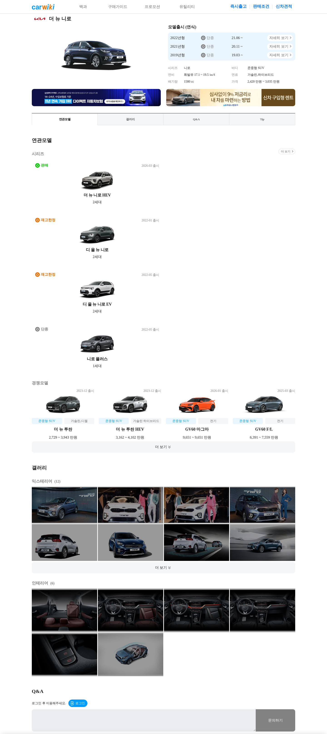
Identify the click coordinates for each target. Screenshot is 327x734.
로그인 (80, 541)
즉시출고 (238, 6)
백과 (83, 7)
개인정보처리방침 (93, 671)
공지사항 (115, 671)
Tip (262, 120)
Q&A (196, 120)
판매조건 (261, 6)
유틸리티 (187, 7)
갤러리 (130, 120)
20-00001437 (251, 711)
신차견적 (284, 6)
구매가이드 (118, 7)
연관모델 (64, 120)
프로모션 (152, 7)
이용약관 (70, 671)
